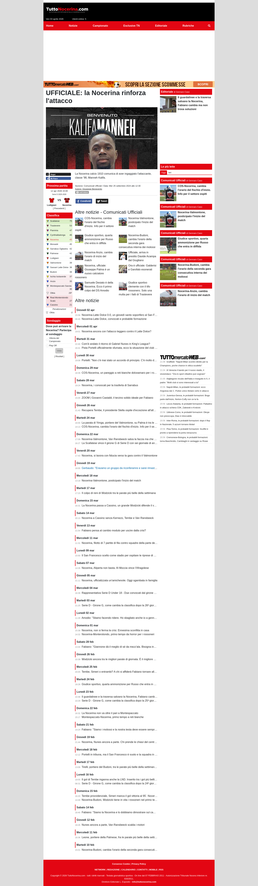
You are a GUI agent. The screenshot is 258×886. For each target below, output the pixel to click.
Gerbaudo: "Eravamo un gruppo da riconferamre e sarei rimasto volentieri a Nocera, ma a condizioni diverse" (145, 468)
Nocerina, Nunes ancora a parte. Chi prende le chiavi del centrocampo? (123, 742)
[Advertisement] (129, 55)
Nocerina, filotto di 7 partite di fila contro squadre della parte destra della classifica (129, 543)
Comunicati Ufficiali (93, 186)
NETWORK (100, 869)
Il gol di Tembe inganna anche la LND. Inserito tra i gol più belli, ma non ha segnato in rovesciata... (139, 779)
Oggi (163, 172)
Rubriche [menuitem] (188, 25)
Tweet (102, 201)
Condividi (84, 201)
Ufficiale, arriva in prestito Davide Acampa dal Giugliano (142, 256)
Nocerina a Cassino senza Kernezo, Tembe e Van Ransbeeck (118, 518)
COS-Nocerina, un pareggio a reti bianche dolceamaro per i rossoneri (122, 372)
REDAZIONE (113, 869)
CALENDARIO (128, 869)
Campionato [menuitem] (100, 25)
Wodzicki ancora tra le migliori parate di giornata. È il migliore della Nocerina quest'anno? (134, 659)
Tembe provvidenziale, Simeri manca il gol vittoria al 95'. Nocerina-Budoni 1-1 (127, 796)
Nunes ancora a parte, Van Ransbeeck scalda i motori (113, 824)
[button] (59, 350)
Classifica (53, 215)
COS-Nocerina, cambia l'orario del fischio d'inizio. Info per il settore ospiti (124, 426)
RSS (161, 869)
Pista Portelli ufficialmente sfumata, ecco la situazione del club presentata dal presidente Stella (137, 347)
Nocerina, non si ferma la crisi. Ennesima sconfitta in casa (115, 630)
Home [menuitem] (49, 25)
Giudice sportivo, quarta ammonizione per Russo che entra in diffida (99, 239)
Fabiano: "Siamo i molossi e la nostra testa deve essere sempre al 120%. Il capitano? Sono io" (137, 729)
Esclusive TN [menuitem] (131, 25)
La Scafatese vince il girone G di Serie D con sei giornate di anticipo (121, 443)
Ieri (169, 172)
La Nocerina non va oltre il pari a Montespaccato (110, 713)
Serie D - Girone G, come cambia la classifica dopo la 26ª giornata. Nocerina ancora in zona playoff (140, 605)
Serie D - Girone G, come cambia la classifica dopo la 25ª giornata (120, 700)
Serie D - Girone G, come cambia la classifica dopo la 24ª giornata (120, 783)
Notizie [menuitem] (73, 25)
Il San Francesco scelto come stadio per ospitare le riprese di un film (122, 555)
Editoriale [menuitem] (161, 25)
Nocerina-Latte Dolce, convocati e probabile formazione (114, 319)
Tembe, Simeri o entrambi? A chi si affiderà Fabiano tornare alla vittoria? (124, 671)
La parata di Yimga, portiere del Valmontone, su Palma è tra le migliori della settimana (132, 422)
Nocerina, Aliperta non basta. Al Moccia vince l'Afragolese (115, 568)
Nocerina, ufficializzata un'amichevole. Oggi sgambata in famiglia (119, 580)
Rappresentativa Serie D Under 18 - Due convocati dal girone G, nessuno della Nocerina (133, 592)
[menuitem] (209, 25)
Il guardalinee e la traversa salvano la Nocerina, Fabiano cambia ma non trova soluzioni (133, 696)
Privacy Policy (139, 864)
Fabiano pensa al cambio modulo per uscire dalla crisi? (114, 530)
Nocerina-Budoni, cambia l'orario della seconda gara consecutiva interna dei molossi (131, 849)
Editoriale (167, 91)
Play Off (53, 345)
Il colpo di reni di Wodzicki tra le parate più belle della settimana (119, 493)
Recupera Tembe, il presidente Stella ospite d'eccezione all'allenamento (123, 410)
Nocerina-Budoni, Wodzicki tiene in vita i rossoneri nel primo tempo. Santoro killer (129, 799)
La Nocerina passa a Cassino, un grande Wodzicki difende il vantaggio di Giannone (130, 505)
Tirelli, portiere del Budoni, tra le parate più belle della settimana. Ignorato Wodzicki (130, 767)
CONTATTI (142, 869)
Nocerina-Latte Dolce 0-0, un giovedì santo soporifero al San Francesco (124, 315)
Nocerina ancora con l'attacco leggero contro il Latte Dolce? (116, 331)
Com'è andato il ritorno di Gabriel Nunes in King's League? (116, 343)
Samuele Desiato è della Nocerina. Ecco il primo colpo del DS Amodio (99, 286)
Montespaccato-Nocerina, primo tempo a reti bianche (113, 717)
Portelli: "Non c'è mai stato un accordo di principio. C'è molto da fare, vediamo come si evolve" (137, 360)
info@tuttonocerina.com (144, 882)
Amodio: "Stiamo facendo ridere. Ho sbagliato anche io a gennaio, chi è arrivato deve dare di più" (138, 617)
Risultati (59, 356)
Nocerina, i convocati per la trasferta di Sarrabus (110, 385)
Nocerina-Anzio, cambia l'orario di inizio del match (99, 256)
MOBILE (153, 869)
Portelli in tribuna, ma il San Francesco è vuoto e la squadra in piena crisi (124, 754)
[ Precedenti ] (59, 208)
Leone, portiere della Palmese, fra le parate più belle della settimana (121, 837)
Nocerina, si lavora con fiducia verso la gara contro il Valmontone (119, 455)
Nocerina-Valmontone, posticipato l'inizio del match (141, 222)
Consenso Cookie (121, 864)
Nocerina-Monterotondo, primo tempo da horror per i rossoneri (118, 634)
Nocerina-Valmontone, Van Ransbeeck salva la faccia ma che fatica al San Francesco (132, 439)
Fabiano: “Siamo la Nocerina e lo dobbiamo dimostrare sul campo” (120, 812)
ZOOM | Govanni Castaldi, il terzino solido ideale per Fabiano (117, 397)
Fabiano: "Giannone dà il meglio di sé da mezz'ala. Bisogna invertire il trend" (126, 646)
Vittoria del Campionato (55, 339)
